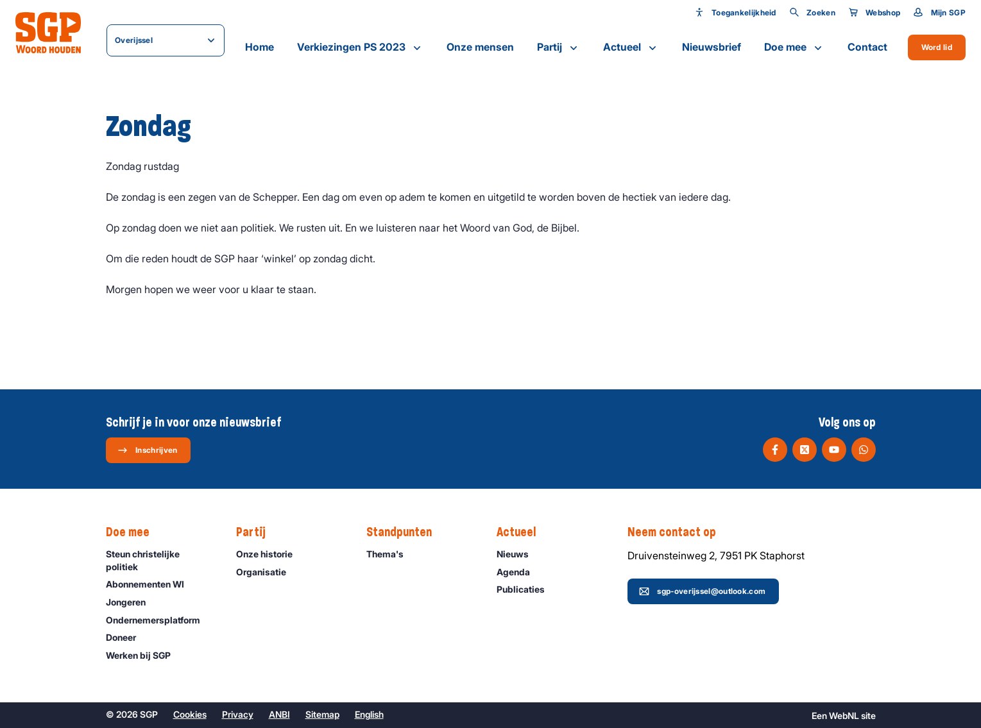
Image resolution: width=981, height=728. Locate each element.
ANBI (279, 714)
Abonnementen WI (151, 584)
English (369, 714)
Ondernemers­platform (159, 620)
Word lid (936, 47)
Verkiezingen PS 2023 (360, 47)
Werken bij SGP (144, 655)
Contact (867, 46)
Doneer (127, 637)
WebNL (844, 715)
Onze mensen (480, 46)
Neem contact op (678, 532)
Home (259, 46)
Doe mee (794, 47)
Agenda (519, 572)
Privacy (237, 714)
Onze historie (270, 554)
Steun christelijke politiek (160, 560)
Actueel (631, 47)
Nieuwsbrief (711, 46)
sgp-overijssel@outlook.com (702, 591)
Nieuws (518, 554)
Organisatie (267, 572)
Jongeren (131, 602)
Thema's (390, 554)
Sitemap (322, 714)
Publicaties (526, 589)
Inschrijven (147, 450)
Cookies (190, 714)
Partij (558, 47)
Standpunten (405, 532)
